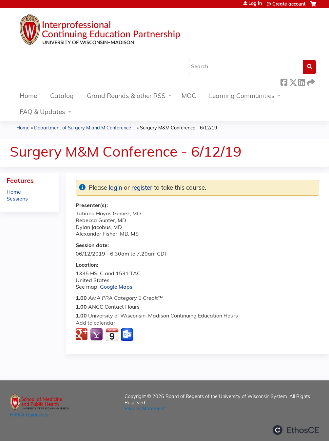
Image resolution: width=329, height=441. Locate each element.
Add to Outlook (127, 334)
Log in (255, 4)
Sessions (17, 199)
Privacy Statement (145, 409)
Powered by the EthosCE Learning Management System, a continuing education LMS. (296, 430)
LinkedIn (301, 81)
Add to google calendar (82, 334)
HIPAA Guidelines (29, 415)
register (141, 188)
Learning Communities (242, 96)
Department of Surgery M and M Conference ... (84, 128)
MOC (189, 96)
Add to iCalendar (112, 334)
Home (28, 96)
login (115, 188)
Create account (288, 4)
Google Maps (116, 287)
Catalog (62, 96)
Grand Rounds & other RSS (126, 96)
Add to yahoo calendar (97, 334)
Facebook (284, 81)
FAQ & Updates (42, 112)
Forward (310, 81)
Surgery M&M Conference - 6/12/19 (178, 128)
